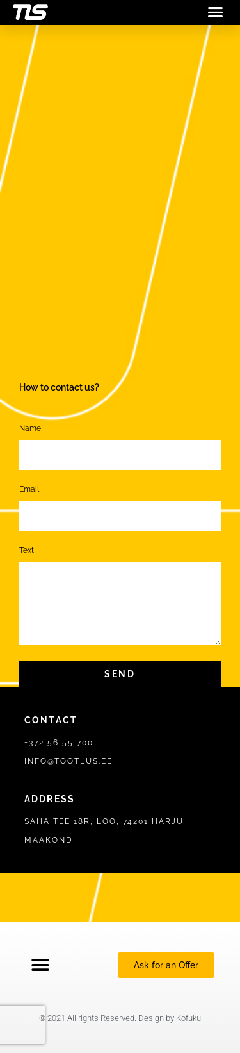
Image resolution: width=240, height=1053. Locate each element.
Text (26, 550)
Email (29, 489)
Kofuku (188, 1018)
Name (30, 429)
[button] (216, 12)
